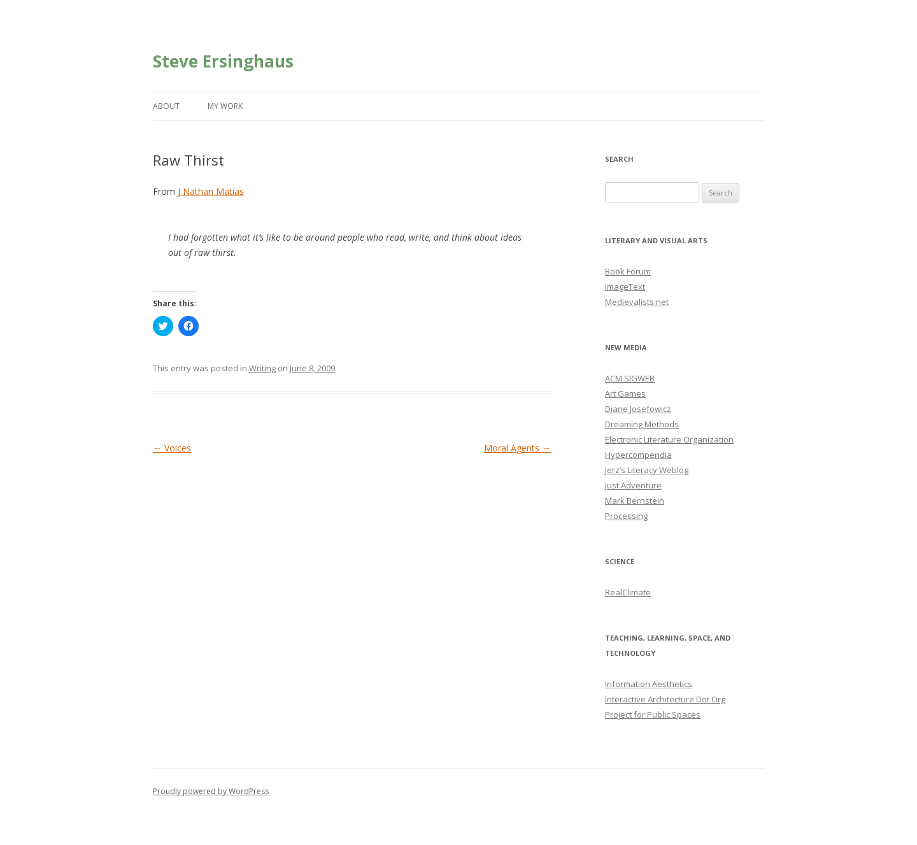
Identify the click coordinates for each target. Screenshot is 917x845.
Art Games (625, 393)
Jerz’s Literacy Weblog (646, 470)
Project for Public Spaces (652, 714)
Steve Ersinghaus (223, 61)
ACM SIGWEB (630, 378)
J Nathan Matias (211, 191)
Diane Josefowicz (638, 409)
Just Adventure (633, 485)
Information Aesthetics (648, 684)
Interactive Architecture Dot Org (665, 699)
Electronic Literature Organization (669, 439)
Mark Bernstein (634, 500)
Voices (172, 448)
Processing (626, 516)
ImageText (625, 286)
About (166, 106)
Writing (262, 368)
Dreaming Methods (642, 424)
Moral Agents (517, 448)
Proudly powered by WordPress (211, 791)
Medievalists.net (637, 302)
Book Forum (628, 271)
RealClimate (628, 592)
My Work (225, 106)
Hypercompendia (638, 454)
